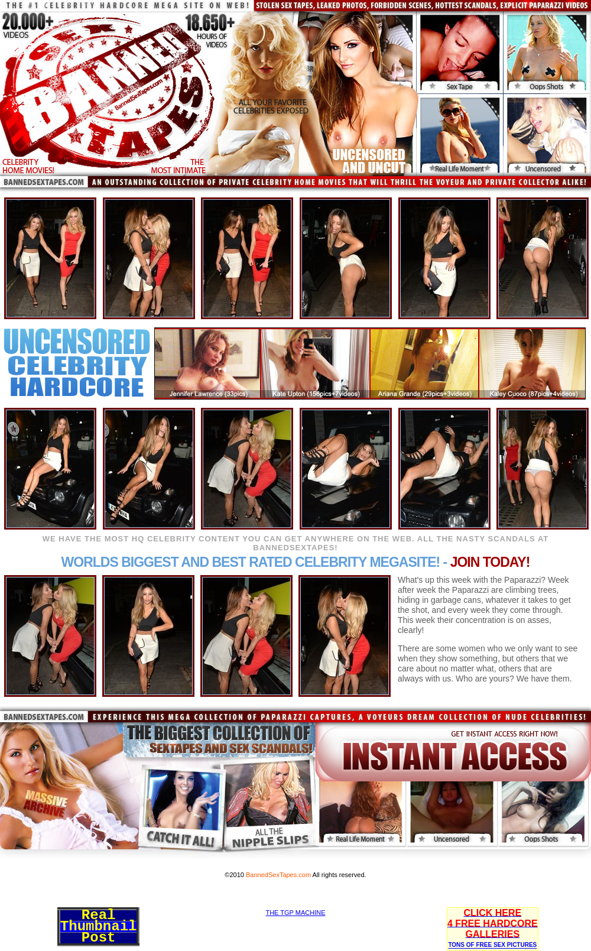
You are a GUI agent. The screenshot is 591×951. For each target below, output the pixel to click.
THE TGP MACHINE (295, 912)
